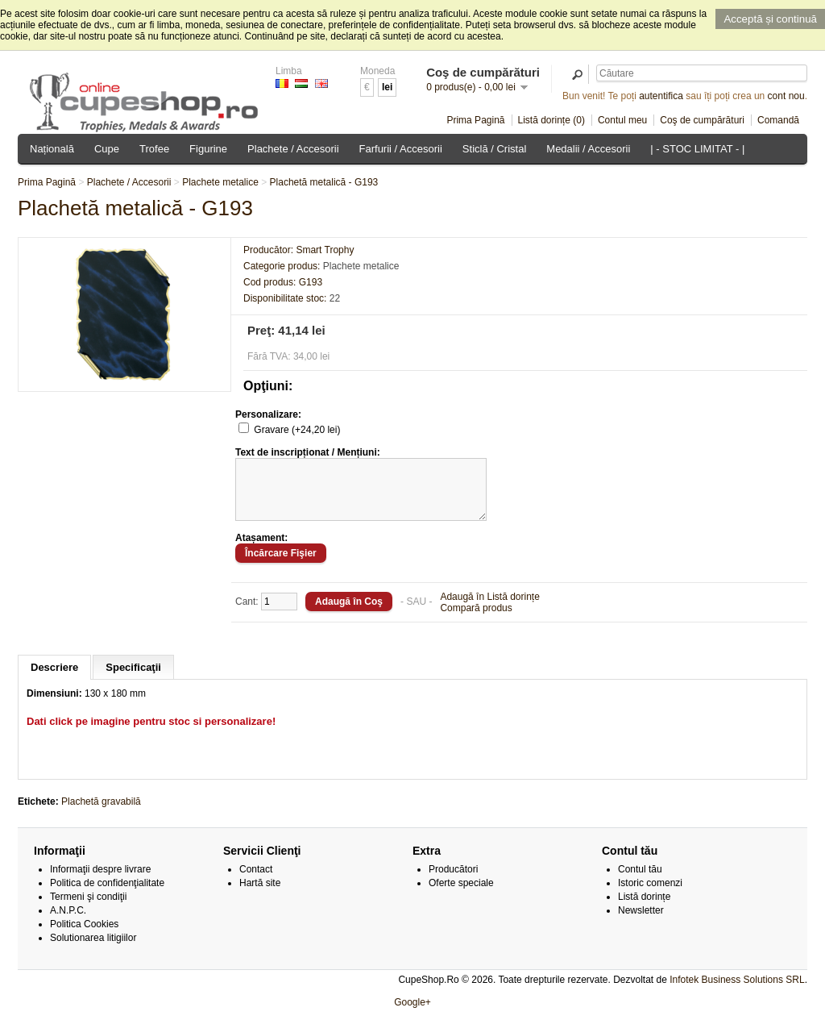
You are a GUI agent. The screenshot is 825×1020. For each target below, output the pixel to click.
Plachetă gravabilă (101, 813)
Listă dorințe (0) (551, 120)
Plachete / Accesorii (292, 149)
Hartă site (259, 895)
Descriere (54, 679)
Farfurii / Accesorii (400, 149)
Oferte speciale (461, 895)
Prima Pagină (475, 120)
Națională (52, 149)
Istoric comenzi (650, 895)
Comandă (778, 120)
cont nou (786, 96)
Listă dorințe (644, 908)
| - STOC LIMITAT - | (697, 149)
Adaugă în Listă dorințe (489, 608)
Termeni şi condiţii (88, 908)
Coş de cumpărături (702, 120)
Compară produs (476, 620)
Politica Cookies (84, 936)
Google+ (412, 1014)
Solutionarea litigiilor (93, 949)
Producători (453, 881)
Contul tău (640, 881)
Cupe (106, 149)
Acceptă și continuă (770, 19)
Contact (255, 881)
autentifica (661, 96)
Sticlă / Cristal (494, 149)
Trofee (154, 149)
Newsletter (641, 922)
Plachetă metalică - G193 (324, 182)
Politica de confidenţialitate (107, 895)
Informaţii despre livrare (100, 881)
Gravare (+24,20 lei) (297, 429)
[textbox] (701, 73)
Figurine (208, 149)
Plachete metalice (220, 182)
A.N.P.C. (68, 922)
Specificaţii (133, 679)
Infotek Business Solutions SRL (737, 991)
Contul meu (622, 120)
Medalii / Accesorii (588, 149)
